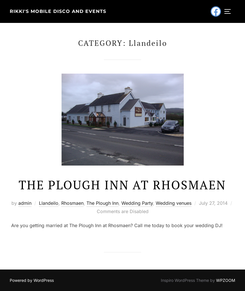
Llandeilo (48, 203)
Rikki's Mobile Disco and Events (58, 11)
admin (24, 203)
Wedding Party (137, 203)
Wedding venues (173, 203)
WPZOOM (225, 280)
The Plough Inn (102, 203)
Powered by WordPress (32, 280)
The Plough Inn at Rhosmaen (122, 185)
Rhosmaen (72, 203)
